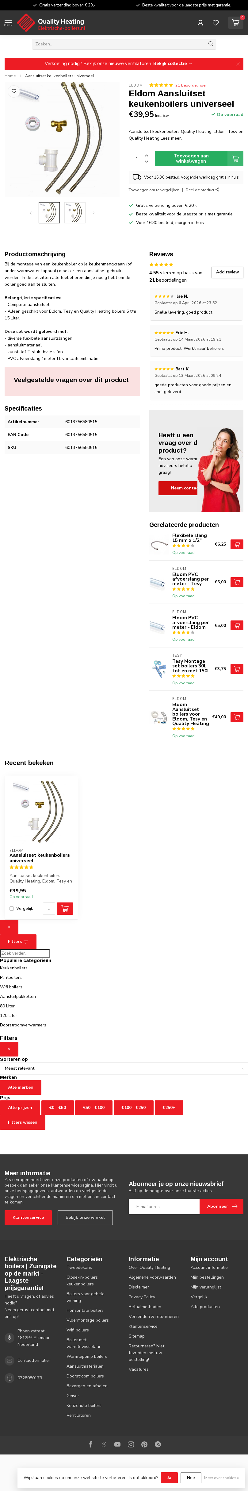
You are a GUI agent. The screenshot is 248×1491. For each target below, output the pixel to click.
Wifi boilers (11, 987)
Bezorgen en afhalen (87, 1386)
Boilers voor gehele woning (86, 1297)
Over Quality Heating (149, 1267)
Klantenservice (28, 1217)
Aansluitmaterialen (85, 1366)
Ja (169, 1478)
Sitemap (137, 1336)
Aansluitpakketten (18, 996)
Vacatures (139, 1369)
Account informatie (209, 1267)
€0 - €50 (57, 1108)
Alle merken (20, 1087)
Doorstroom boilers (85, 1376)
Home (10, 76)
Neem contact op (189, 488)
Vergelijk (24, 908)
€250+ (169, 1108)
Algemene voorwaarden (152, 1277)
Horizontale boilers (85, 1310)
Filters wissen (22, 1122)
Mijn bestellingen (207, 1277)
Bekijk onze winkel (85, 1217)
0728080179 (29, 1378)
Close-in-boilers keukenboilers (82, 1280)
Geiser (73, 1396)
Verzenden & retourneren (154, 1316)
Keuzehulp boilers (84, 1405)
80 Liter (7, 1006)
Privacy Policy (142, 1297)
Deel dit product (202, 189)
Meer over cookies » (221, 1477)
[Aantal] (49, 908)
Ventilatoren (79, 1415)
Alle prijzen (20, 1108)
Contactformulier (33, 1360)
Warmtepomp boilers (87, 1356)
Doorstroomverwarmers (23, 1025)
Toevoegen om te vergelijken (154, 189)
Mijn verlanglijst (206, 1287)
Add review (227, 272)
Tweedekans (79, 1267)
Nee (191, 1478)
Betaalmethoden (145, 1307)
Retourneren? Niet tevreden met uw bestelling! (146, 1352)
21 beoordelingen (191, 85)
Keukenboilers (14, 968)
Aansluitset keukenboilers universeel (59, 76)
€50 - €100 (94, 1108)
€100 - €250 (134, 1108)
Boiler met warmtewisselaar (84, 1343)
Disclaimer (139, 1287)
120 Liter (8, 1015)
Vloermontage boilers (88, 1320)
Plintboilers (11, 977)
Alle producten (205, 1307)
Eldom (136, 85)
